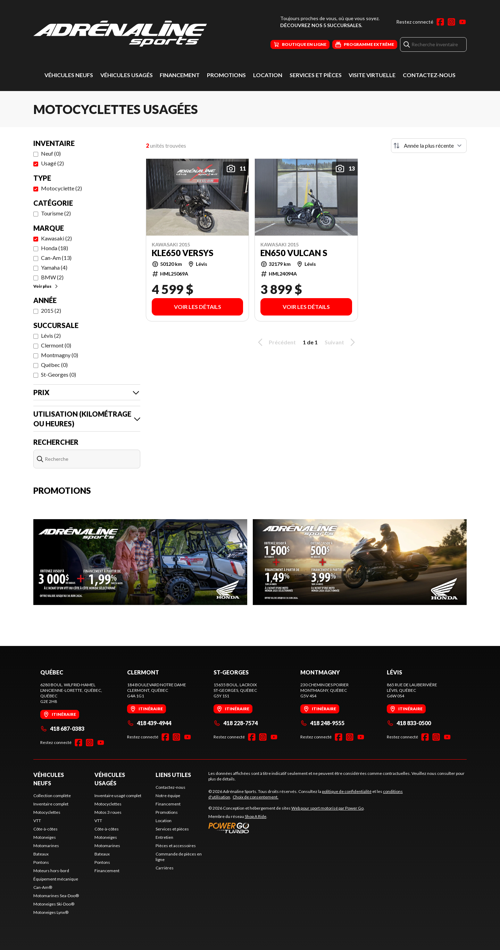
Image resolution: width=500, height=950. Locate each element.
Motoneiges (44, 837)
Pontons (41, 862)
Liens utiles (173, 774)
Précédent (276, 342)
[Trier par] (429, 145)
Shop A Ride (255, 816)
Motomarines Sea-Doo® (56, 895)
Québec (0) (54, 364)
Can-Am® (42, 887)
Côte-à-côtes (45, 829)
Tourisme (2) (56, 213)
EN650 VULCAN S (293, 253)
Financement (180, 75)
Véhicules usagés (126, 75)
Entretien (164, 837)
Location (267, 75)
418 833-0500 (409, 723)
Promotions (226, 75)
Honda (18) (54, 248)
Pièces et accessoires (176, 845)
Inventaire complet (50, 803)
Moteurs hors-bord (51, 870)
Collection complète (52, 795)
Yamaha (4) (54, 267)
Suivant (341, 342)
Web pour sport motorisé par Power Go (327, 808)
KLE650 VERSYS (182, 253)
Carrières (165, 867)
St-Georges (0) (58, 374)
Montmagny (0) (59, 355)
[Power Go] (286, 827)
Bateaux (41, 854)
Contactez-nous (429, 75)
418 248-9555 (322, 723)
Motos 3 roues (108, 812)
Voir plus (46, 286)
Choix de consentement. (255, 797)
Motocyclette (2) (61, 188)
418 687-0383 (62, 728)
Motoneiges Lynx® (50, 912)
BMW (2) (52, 277)
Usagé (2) (52, 163)
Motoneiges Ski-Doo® (53, 904)
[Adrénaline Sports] (120, 33)
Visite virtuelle (372, 75)
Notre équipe (168, 795)
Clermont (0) (56, 345)
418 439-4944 (149, 723)
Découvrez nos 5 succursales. (321, 25)
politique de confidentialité (347, 791)
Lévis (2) (51, 335)
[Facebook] (440, 22)
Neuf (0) (51, 153)
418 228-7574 (236, 723)
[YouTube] (462, 22)
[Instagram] (451, 22)
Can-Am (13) (56, 257)
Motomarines (46, 845)
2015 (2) (51, 310)
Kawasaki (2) (56, 238)
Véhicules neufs (68, 75)
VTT (37, 820)
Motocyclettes (46, 812)
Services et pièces (316, 75)
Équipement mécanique (55, 879)
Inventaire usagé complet (117, 795)
